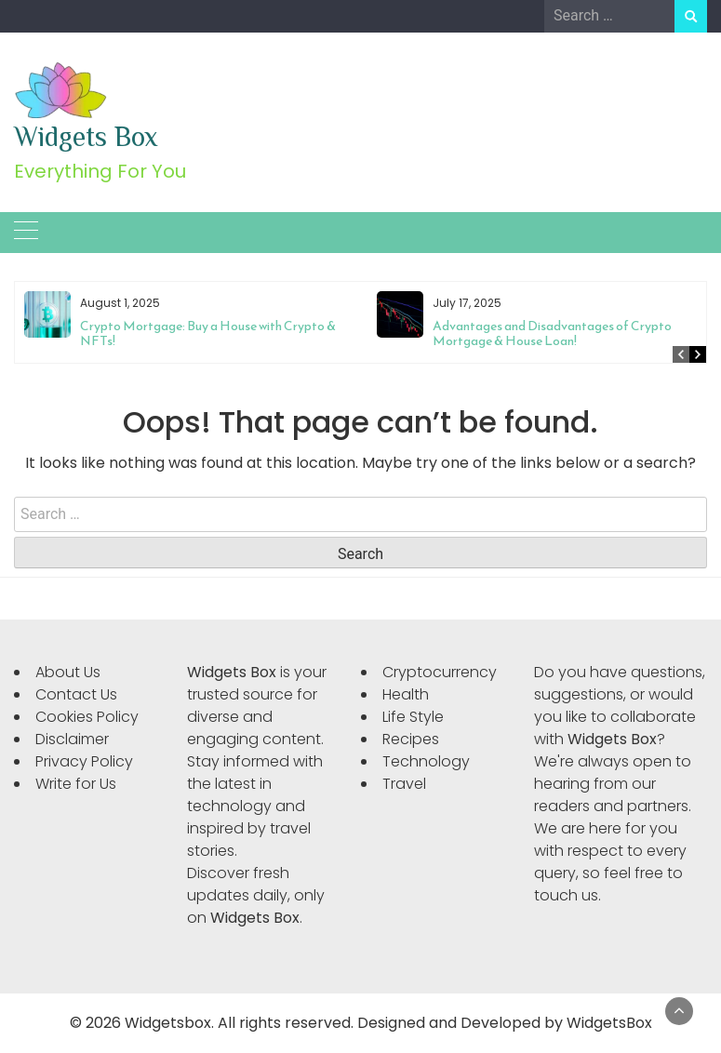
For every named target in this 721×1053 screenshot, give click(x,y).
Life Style (413, 716)
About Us (67, 672)
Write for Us (75, 783)
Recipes (410, 739)
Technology (426, 761)
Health (405, 694)
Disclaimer (72, 739)
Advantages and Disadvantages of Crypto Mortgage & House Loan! (552, 333)
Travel (404, 783)
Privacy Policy (84, 761)
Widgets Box (86, 137)
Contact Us (76, 694)
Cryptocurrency (439, 672)
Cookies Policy (87, 716)
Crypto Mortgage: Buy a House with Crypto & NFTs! (208, 333)
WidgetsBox (609, 1022)
